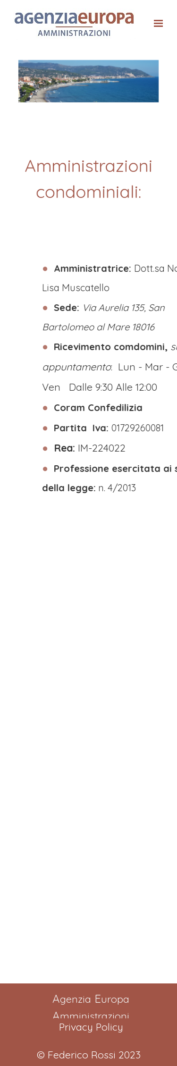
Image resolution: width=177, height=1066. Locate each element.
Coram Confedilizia (119, 407)
